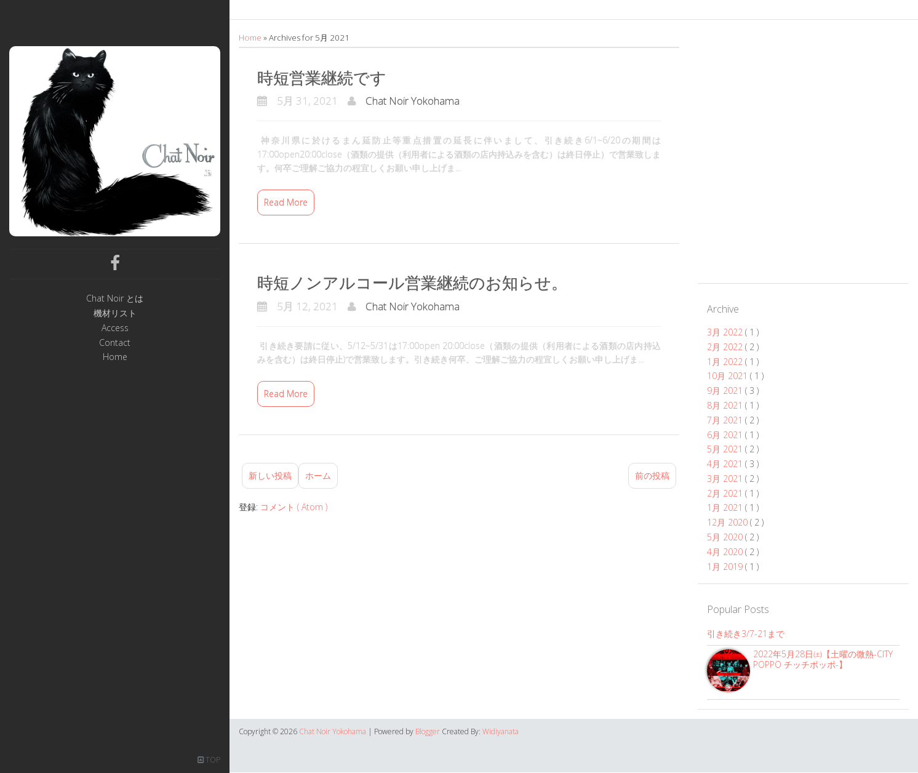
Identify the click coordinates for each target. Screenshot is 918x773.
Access (115, 328)
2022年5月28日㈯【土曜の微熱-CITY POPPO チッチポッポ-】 (823, 659)
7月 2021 (726, 420)
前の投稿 (652, 475)
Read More (286, 202)
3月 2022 (726, 332)
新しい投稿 (270, 475)
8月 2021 (726, 405)
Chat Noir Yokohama (412, 101)
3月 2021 (726, 478)
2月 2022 (726, 347)
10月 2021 (728, 376)
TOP (209, 760)
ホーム (318, 475)
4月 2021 (726, 464)
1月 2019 (726, 566)
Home (115, 357)
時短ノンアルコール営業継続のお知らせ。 (412, 282)
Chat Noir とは (114, 299)
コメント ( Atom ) (293, 507)
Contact (114, 343)
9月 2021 (726, 390)
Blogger (428, 731)
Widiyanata (500, 731)
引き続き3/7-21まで (745, 633)
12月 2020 (728, 522)
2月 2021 (726, 493)
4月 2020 (726, 552)
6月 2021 (726, 435)
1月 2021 (726, 507)
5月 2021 (726, 449)
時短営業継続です (321, 77)
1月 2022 (726, 361)
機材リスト (115, 313)
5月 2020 (726, 537)
